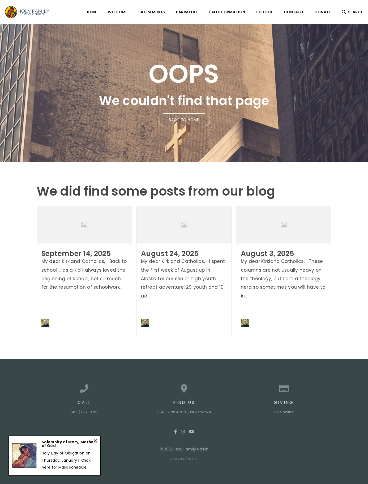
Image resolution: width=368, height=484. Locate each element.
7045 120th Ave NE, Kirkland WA (184, 412)
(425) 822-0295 (84, 412)
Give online (284, 412)
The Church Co (184, 459)
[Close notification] (95, 442)
